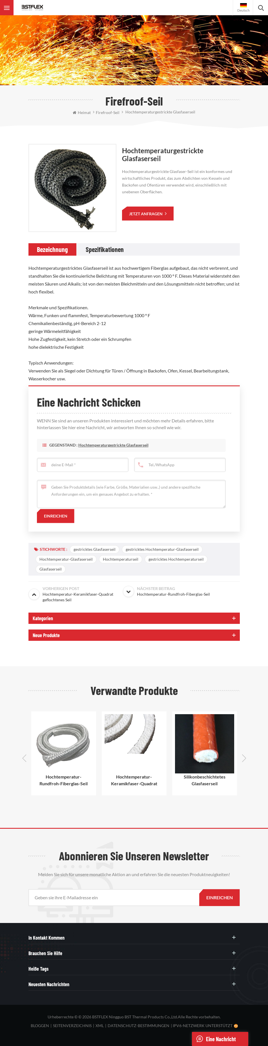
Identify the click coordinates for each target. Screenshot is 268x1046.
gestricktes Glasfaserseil (95, 549)
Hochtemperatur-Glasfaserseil (66, 559)
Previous (24, 758)
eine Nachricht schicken (214, 1039)
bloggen (40, 1025)
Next (244, 758)
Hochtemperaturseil (120, 559)
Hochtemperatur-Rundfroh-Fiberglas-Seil (63, 780)
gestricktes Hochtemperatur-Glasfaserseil (162, 549)
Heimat (82, 112)
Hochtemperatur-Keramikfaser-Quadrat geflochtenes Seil (134, 780)
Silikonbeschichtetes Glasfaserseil (204, 780)
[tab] (52, 249)
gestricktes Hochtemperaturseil (176, 559)
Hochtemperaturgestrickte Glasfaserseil (113, 453)
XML (100, 1025)
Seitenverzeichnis (72, 1025)
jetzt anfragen (146, 213)
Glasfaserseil (50, 569)
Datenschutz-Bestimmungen (138, 1025)
